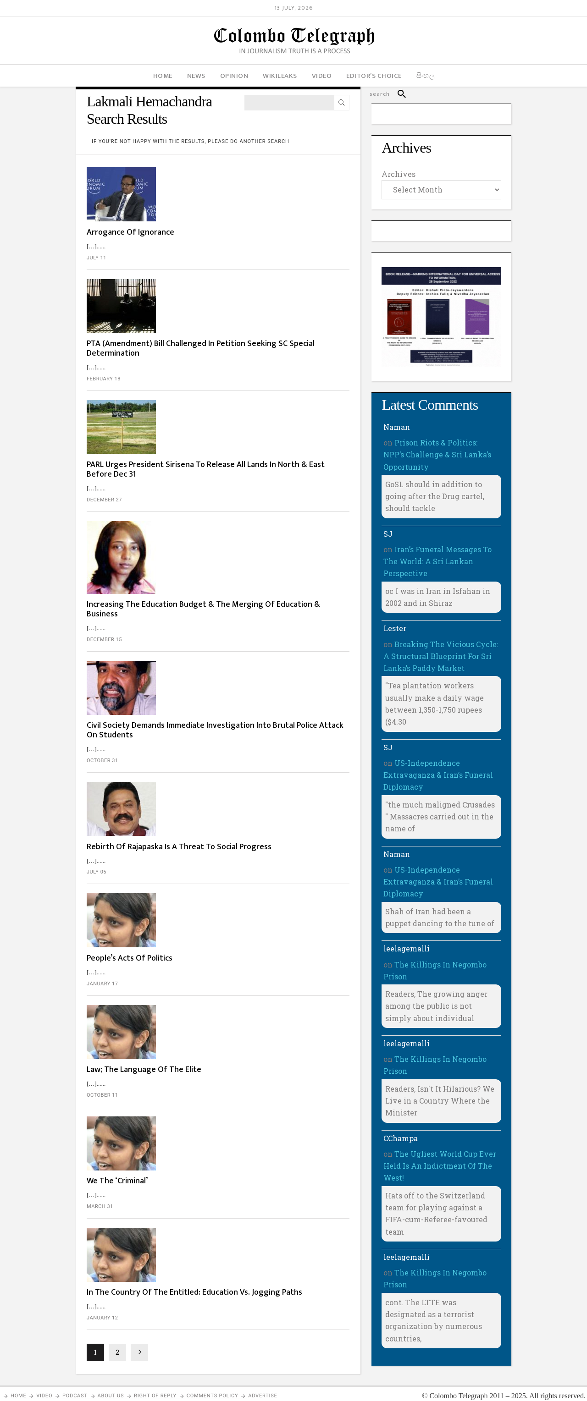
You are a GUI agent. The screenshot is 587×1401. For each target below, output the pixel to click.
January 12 (181, 915)
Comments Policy (212, 1387)
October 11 (182, 752)
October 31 (182, 534)
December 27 (183, 362)
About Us (111, 1387)
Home (18, 1387)
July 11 (176, 200)
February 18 (183, 286)
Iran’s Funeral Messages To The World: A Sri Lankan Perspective (437, 561)
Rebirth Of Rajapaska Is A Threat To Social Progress (241, 579)
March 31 (179, 829)
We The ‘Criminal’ (196, 803)
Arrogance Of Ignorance (210, 174)
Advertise (262, 1387)
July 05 (176, 610)
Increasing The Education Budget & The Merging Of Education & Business (254, 408)
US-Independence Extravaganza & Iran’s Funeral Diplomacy (438, 775)
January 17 (181, 676)
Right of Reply (155, 1387)
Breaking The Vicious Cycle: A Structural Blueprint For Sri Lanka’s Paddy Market (440, 656)
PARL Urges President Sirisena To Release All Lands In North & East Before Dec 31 (256, 332)
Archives (398, 174)
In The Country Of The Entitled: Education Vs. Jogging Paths (247, 884)
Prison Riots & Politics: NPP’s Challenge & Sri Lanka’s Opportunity (437, 455)
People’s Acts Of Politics (209, 651)
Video (44, 1387)
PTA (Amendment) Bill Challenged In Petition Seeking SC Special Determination (245, 256)
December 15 (183, 438)
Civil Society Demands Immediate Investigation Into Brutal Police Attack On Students (250, 503)
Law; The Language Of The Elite (223, 727)
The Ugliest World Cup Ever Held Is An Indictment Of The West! (439, 1166)
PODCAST (75, 1387)
